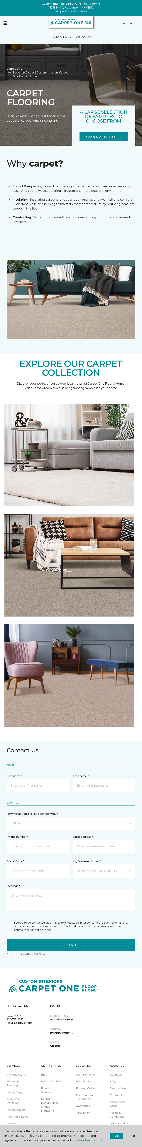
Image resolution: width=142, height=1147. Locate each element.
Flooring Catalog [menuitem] (17, 1116)
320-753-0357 (83, 37)
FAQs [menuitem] (113, 1081)
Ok (117, 1135)
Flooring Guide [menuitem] (85, 1088)
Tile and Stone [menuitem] (16, 1074)
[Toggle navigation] (5, 23)
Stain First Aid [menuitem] (84, 1081)
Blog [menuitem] (44, 1074)
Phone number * (17, 836)
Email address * (83, 836)
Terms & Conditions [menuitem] (117, 1114)
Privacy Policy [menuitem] (119, 1123)
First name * (14, 776)
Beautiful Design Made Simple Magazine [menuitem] (50, 1104)
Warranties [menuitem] (82, 1106)
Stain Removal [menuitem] (85, 1074)
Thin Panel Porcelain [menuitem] (14, 1101)
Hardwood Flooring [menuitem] (14, 1083)
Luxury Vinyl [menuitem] (15, 1092)
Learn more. (94, 1140)
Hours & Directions (103, 136)
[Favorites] (131, 23)
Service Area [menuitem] (118, 1088)
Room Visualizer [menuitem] (52, 1081)
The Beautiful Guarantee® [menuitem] (84, 1097)
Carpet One (14, 68)
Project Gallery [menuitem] (16, 1109)
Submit (71, 945)
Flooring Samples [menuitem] (47, 1090)
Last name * (81, 776)
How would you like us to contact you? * (32, 814)
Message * (13, 886)
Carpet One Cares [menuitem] (117, 1104)
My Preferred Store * (86, 861)
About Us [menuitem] (116, 1074)
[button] (124, 23)
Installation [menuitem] (83, 1112)
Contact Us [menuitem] (117, 1095)
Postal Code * (15, 861)
